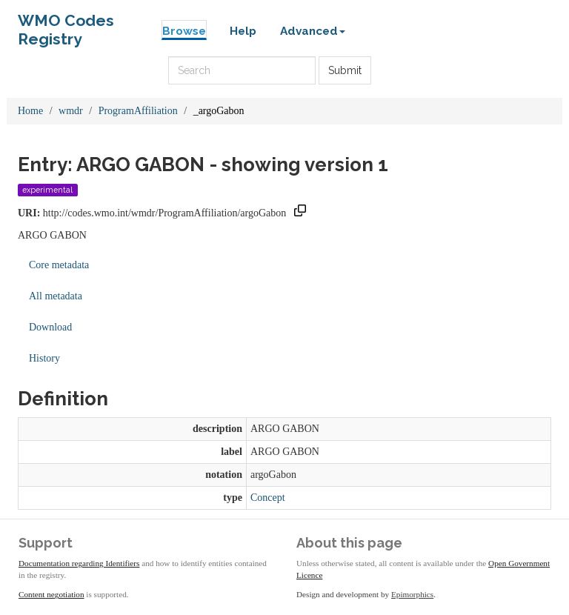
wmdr (71, 110)
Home (30, 110)
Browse (184, 31)
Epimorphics (412, 594)
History (44, 358)
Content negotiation (51, 594)
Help (243, 31)
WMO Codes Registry (66, 24)
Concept (267, 497)
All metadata (55, 296)
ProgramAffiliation (138, 110)
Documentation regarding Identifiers (79, 563)
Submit (345, 70)
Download (50, 327)
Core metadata (59, 264)
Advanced (312, 31)
